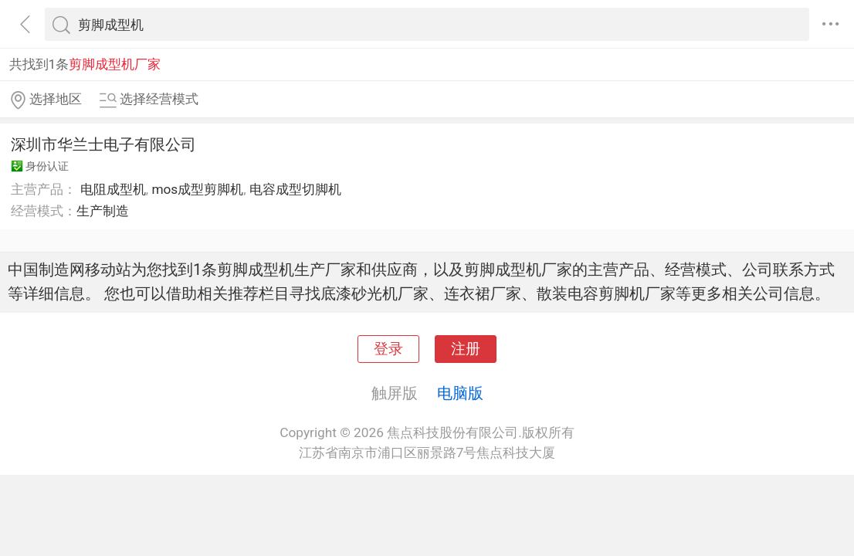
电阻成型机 (113, 189)
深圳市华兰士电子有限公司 (103, 144)
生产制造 (102, 211)
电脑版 (460, 393)
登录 (388, 349)
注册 (465, 349)
